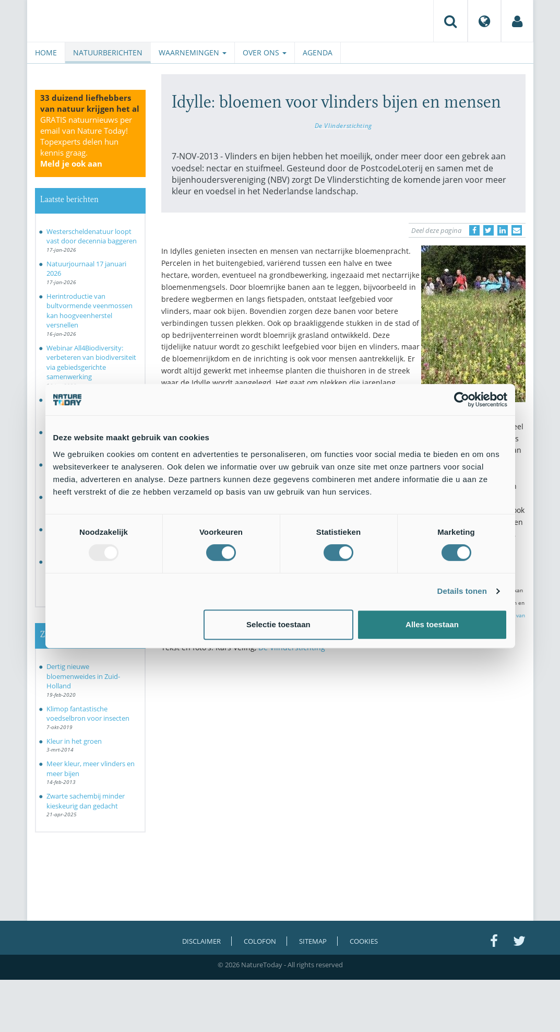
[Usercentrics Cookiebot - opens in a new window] (461, 399)
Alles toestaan (432, 624)
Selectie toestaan (278, 624)
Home (46, 52)
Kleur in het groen (74, 741)
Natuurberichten (107, 52)
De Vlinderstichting (343, 125)
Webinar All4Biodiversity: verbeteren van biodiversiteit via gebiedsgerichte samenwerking (91, 362)
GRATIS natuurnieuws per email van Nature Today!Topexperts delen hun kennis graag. (86, 141)
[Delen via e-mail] (516, 230)
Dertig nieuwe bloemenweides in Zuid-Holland (83, 676)
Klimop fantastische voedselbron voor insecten (87, 713)
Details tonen (462, 591)
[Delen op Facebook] (474, 230)
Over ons (265, 52)
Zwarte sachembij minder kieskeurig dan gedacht (85, 801)
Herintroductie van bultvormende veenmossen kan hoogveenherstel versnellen (89, 310)
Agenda (317, 52)
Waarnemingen (193, 52)
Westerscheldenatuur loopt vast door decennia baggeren (91, 236)
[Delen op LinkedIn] (502, 230)
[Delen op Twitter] (488, 230)
